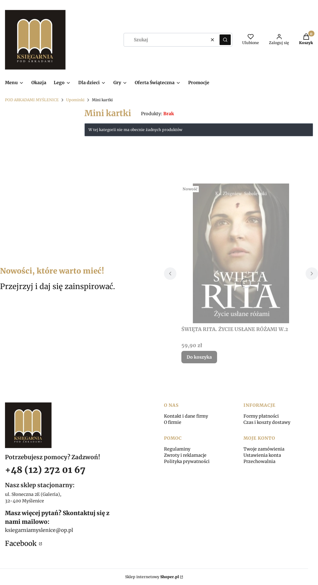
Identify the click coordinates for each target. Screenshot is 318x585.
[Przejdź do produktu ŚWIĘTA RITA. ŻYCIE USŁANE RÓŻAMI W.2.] (241, 253)
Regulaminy (177, 449)
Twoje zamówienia (263, 449)
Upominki (75, 100)
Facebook (21, 543)
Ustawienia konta (262, 455)
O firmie (172, 422)
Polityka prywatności (187, 461)
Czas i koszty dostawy (266, 422)
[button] (225, 39)
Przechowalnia (259, 461)
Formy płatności (261, 416)
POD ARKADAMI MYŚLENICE (32, 100)
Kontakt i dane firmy (186, 416)
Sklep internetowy (152, 576)
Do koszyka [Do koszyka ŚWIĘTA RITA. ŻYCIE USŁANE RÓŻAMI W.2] (199, 357)
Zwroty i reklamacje (185, 455)
